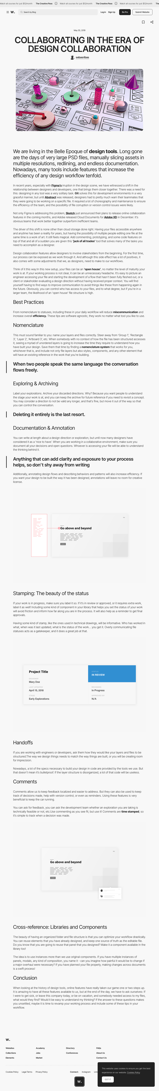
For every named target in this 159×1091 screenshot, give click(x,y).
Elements (10, 1058)
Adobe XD (110, 217)
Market (39, 1058)
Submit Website (142, 12)
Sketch (70, 213)
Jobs (38, 1053)
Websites (10, 1048)
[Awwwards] (13, 12)
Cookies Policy (12, 1072)
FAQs (98, 1048)
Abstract (50, 197)
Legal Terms (27, 1072)
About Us (100, 1053)
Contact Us (101, 1058)
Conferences (72, 1053)
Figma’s (57, 185)
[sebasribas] (79, 57)
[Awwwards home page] (79, 1081)
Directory (70, 1048)
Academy (40, 1048)
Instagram (86, 1072)
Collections (11, 1053)
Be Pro (125, 12)
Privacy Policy (42, 1072)
